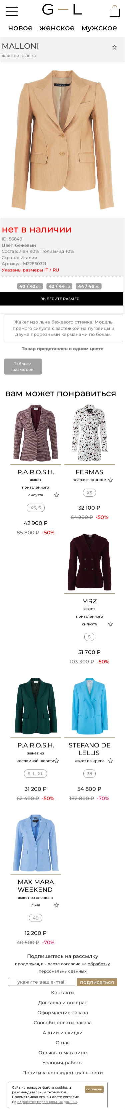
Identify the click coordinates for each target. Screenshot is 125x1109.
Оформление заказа (62, 1013)
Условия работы (62, 1063)
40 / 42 (30, 286)
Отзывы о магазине (62, 1053)
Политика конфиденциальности (62, 1073)
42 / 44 (59, 286)
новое (20, 27)
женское (57, 27)
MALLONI (20, 46)
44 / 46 (88, 286)
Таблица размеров (22, 366)
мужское (99, 27)
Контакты (62, 993)
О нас (63, 1043)
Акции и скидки (63, 1033)
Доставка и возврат (62, 1003)
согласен (94, 1089)
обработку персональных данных (47, 1102)
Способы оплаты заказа (63, 1023)
